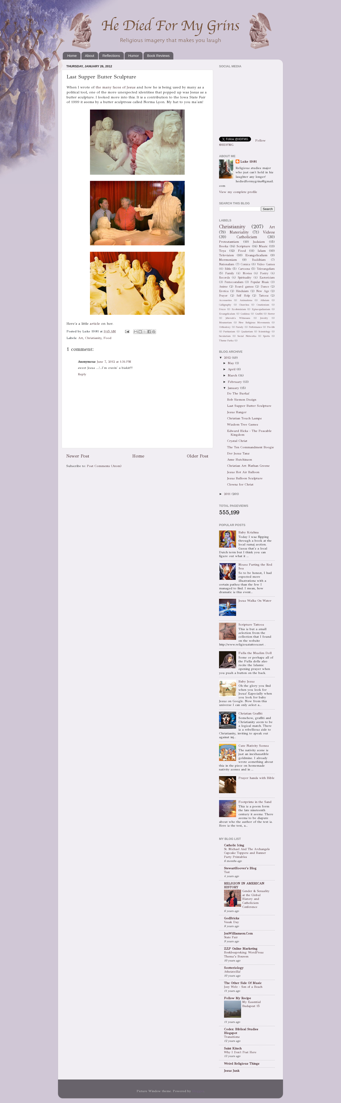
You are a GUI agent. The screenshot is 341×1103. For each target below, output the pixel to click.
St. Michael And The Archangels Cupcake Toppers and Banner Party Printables (247, 853)
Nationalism (226, 264)
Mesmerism (225, 322)
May (231, 363)
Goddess (245, 313)
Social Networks (247, 336)
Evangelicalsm (227, 313)
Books (223, 246)
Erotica (224, 291)
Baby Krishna (248, 532)
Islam (262, 251)
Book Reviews (158, 56)
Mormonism (228, 260)
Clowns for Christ (240, 484)
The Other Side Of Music (242, 983)
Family (229, 273)
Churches (244, 304)
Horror (271, 313)
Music (263, 246)
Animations (246, 300)
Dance (265, 286)
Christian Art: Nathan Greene (248, 466)
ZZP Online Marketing (240, 949)
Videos (269, 232)
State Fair (231, 937)
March (233, 375)
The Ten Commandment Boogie (250, 447)
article (95, 323)
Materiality (239, 232)
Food (107, 338)
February (235, 382)
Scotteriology (233, 968)
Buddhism (259, 259)
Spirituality (244, 277)
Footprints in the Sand (254, 802)
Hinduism (242, 291)
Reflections (111, 56)
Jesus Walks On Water (254, 601)
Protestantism (229, 242)
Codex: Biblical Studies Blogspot (241, 1031)
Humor (133, 56)
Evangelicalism (256, 255)
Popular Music (260, 282)
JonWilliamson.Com (238, 933)
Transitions (232, 1037)
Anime (223, 286)
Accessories (225, 300)
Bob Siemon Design (241, 400)
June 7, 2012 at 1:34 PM (114, 362)
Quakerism (247, 331)
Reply (82, 374)
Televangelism (266, 268)
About (89, 56)
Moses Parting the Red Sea (255, 566)
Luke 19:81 (248, 162)
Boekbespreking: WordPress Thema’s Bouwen (244, 954)
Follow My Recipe (237, 998)
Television (226, 255)
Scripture (243, 246)
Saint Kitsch (233, 1048)
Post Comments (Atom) (104, 466)
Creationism (263, 304)
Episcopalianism (261, 309)
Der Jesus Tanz (238, 453)
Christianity (93, 338)
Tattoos (263, 295)
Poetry (264, 273)
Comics (245, 264)
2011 (228, 494)
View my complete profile (238, 192)
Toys (222, 251)
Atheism (264, 300)
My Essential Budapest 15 (251, 1004)
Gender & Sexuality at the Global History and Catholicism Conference (255, 899)
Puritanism (229, 331)
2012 (228, 358)
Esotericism (267, 277)
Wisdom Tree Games (242, 424)
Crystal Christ (237, 441)
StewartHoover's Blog (240, 868)
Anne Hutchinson (239, 460)
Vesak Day (231, 922)
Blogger (198, 1091)
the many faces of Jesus (115, 87)
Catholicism (247, 237)
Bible (228, 268)
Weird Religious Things (241, 1064)
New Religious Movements (254, 322)
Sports (266, 336)
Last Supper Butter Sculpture (249, 406)
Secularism (225, 336)
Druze (222, 309)
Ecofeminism (239, 309)
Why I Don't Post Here (240, 1052)
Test (227, 872)
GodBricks (231, 918)
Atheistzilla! (232, 972)
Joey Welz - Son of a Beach (243, 987)
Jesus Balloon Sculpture (245, 478)
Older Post (197, 456)
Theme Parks (226, 340)
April (232, 369)
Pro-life (271, 327)
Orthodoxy (225, 327)
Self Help (243, 295)
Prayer (223, 295)
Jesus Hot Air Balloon (243, 472)
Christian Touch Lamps (244, 418)
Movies (247, 273)
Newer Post (77, 456)
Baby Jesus (246, 681)
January (234, 388)
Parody (239, 327)
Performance (255, 327)
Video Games (266, 264)
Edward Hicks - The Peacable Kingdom (249, 433)
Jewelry (264, 318)
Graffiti (259, 313)
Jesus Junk (231, 1071)
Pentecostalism (233, 282)
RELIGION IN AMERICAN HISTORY (244, 885)
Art (80, 338)
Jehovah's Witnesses (238, 318)
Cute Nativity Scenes (253, 746)
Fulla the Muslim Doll (255, 653)
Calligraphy (225, 304)
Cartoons (244, 268)
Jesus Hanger (237, 412)
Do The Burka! (238, 393)
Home (72, 56)
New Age (262, 291)
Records (224, 277)
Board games (244, 286)
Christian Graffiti (250, 713)
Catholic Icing (234, 845)
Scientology (264, 331)
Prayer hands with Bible (256, 778)
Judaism (259, 242)
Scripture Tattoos (251, 624)
